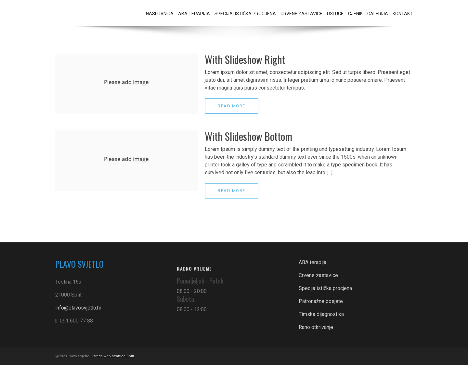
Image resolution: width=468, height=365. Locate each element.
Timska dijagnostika (321, 314)
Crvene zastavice (301, 13)
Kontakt (403, 13)
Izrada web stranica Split (113, 356)
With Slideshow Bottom (248, 136)
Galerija (377, 13)
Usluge (335, 13)
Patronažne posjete (321, 301)
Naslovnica (160, 13)
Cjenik (355, 13)
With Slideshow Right (245, 59)
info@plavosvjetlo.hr (78, 308)
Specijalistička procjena (245, 13)
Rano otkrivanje (316, 327)
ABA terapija (194, 13)
